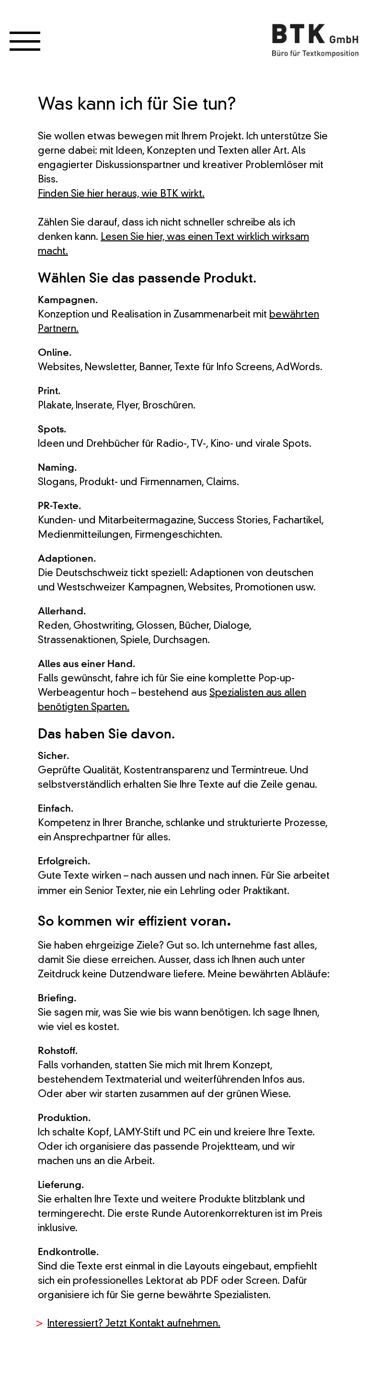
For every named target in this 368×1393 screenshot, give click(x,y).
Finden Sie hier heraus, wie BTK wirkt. (121, 194)
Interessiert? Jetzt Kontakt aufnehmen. (133, 1324)
